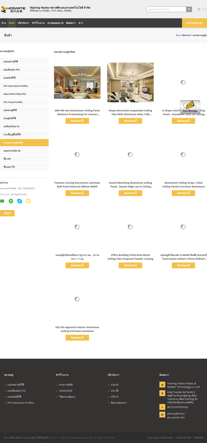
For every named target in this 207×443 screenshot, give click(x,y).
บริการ (113, 396)
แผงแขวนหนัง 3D (12, 150)
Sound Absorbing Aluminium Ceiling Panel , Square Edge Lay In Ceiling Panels (130, 186)
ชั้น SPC (7, 158)
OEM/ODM (64, 390)
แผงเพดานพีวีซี (10, 61)
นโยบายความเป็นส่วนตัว (160, 437)
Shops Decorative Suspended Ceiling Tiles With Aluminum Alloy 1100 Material (130, 114)
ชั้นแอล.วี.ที (9, 166)
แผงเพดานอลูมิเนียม (13, 142)
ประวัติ (113, 390)
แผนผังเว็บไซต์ (183, 437)
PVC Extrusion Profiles (15, 85)
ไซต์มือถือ (198, 437)
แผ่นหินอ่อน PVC (11, 69)
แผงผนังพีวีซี (9, 77)
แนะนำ (113, 384)
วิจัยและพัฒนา (66, 396)
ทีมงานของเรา (117, 402)
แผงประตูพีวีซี (10, 110)
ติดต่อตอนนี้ (77, 120)
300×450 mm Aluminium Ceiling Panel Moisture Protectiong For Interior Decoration (77, 114)
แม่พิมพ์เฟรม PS (11, 126)
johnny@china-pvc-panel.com (176, 415)
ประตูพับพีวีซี (9, 118)
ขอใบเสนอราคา (194, 22)
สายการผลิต (64, 384)
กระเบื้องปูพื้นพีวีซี (12, 134)
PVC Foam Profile (12, 102)
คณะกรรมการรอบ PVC (14, 94)
